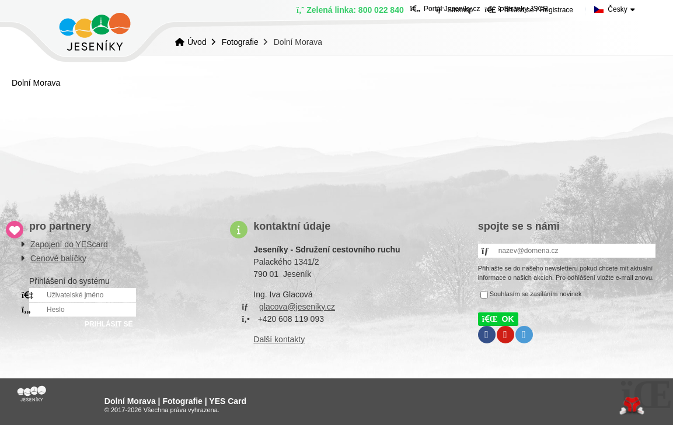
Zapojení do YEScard (69, 244)
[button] (498, 319)
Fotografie (240, 42)
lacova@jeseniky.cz (299, 306)
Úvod (94, 32)
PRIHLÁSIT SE (109, 324)
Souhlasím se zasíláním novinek (536, 293)
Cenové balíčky (58, 258)
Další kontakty (279, 339)
